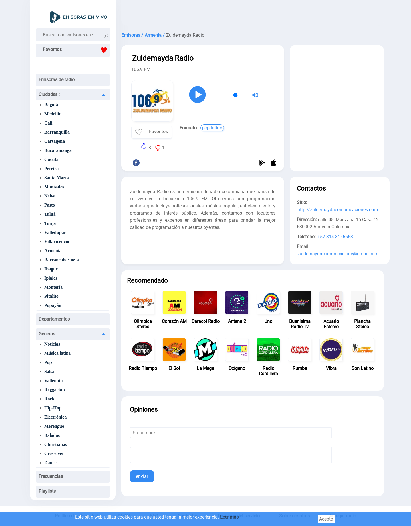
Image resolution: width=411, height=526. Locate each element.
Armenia (52, 250)
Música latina (57, 353)
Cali (48, 123)
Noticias (52, 344)
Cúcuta (51, 159)
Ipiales (50, 278)
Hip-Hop (52, 407)
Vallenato (53, 380)
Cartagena (54, 141)
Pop (48, 362)
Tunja (50, 223)
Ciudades (49, 94)
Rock (49, 398)
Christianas (55, 444)
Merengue (54, 426)
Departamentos (54, 319)
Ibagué (51, 268)
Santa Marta (56, 177)
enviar (142, 476)
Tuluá (49, 214)
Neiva (49, 195)
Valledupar (55, 232)
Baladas (52, 435)
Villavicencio (56, 241)
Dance (50, 462)
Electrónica (55, 417)
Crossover (54, 453)
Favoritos (76, 50)
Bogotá (51, 104)
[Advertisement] (252, 14)
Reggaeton (54, 389)
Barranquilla (57, 132)
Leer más (229, 517)
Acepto (326, 519)
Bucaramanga (58, 150)
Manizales (54, 186)
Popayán (52, 305)
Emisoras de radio (57, 79)
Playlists (47, 491)
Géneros (48, 334)
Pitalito (51, 296)
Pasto (49, 205)
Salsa (49, 371)
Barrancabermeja (61, 259)
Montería (53, 287)
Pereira (51, 168)
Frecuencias (51, 476)
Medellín (52, 113)
